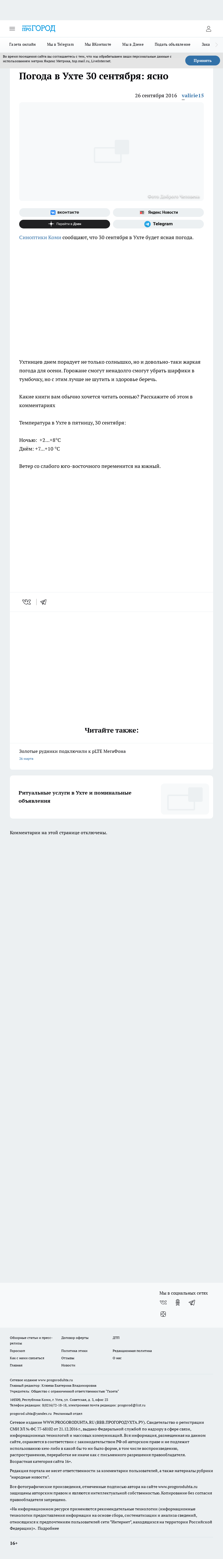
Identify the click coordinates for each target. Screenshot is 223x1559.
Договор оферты (75, 1337)
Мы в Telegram (60, 44)
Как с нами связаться (27, 1358)
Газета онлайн (22, 44)
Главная (16, 1365)
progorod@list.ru (131, 1405)
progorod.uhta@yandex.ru (31, 1413)
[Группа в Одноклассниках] (177, 1302)
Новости (68, 1365)
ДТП (116, 1337)
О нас (117, 1358)
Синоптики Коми (40, 237)
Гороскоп (17, 1350)
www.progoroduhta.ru (55, 1380)
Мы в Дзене (133, 44)
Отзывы (67, 1358)
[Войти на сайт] (208, 28)
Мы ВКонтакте (98, 44)
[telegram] (45, 602)
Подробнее (48, 1528)
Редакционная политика (132, 1350)
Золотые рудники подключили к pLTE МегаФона (111, 755)
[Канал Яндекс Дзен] (64, 224)
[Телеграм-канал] (158, 224)
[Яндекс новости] (158, 212)
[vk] (27, 602)
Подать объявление (173, 44)
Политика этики (74, 1350)
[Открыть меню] (12, 28)
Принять (203, 60)
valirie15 (193, 95)
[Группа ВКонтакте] (64, 212)
